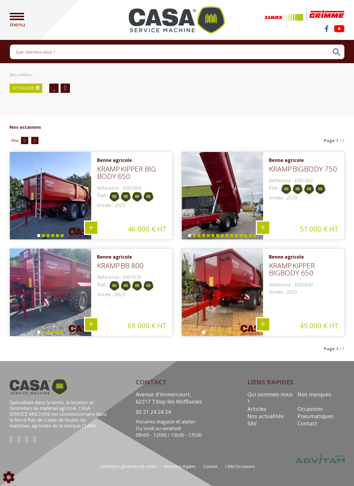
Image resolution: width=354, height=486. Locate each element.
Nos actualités (265, 416)
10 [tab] (232, 237)
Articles (256, 408)
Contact (307, 423)
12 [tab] (241, 237)
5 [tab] (57, 237)
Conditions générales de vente (127, 466)
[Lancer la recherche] (336, 52)
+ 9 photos (263, 324)
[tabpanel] (50, 195)
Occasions (310, 408)
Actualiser (26, 88)
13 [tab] (246, 237)
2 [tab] (43, 237)
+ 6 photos (91, 227)
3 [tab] (48, 237)
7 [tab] (217, 237)
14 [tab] (251, 237)
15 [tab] (255, 237)
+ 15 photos (263, 227)
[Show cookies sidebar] (9, 477)
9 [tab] (227, 237)
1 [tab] (38, 237)
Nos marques (314, 394)
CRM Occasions (240, 466)
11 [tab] (237, 237)
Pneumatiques (315, 416)
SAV (252, 423)
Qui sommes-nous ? (270, 398)
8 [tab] (222, 237)
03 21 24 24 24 (153, 411)
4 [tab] (52, 237)
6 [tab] (62, 237)
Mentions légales (180, 466)
